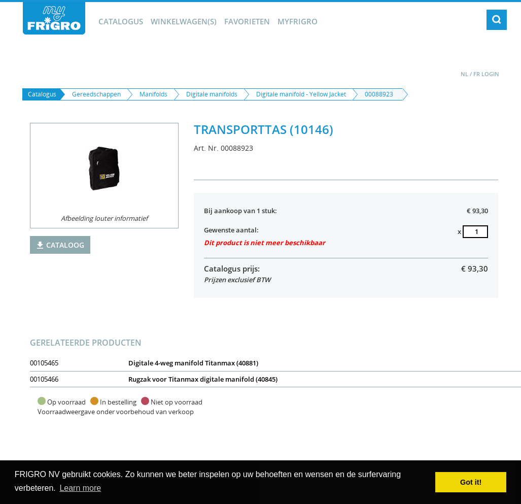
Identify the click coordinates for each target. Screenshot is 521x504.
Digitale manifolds (211, 94)
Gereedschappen (96, 94)
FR (476, 74)
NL (464, 74)
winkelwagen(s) (184, 21)
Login (490, 74)
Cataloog (60, 245)
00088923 (379, 94)
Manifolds (153, 94)
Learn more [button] (80, 488)
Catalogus (120, 21)
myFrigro (297, 21)
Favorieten (247, 21)
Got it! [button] (470, 482)
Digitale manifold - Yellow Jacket (301, 94)
